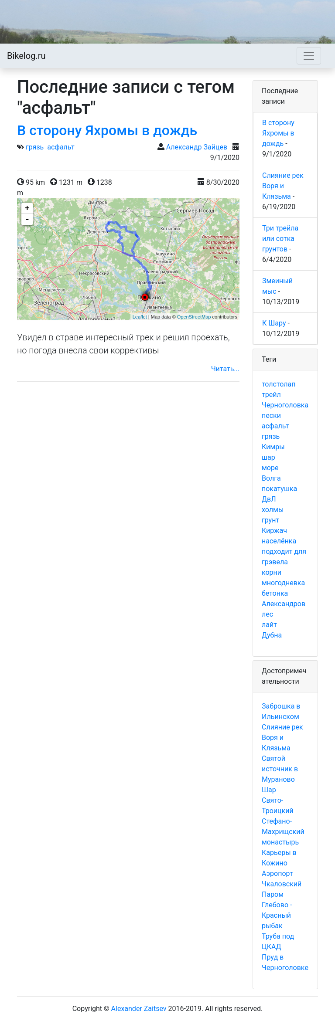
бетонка (275, 593)
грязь (35, 147)
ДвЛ (269, 499)
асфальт (60, 147)
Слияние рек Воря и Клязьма (283, 185)
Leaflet (140, 316)
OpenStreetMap (194, 316)
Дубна (272, 635)
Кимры (273, 447)
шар (268, 457)
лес (267, 614)
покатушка (279, 489)
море (270, 468)
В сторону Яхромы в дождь (107, 130)
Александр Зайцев (196, 147)
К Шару (274, 323)
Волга (271, 478)
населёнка (279, 541)
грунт (270, 520)
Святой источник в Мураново (280, 769)
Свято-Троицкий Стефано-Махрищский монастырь (283, 821)
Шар (269, 790)
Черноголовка (285, 405)
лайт (269, 625)
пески (271, 415)
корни (271, 572)
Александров (283, 604)
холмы (273, 509)
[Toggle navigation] (309, 55)
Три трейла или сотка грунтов (280, 238)
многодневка (283, 583)
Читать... (225, 369)
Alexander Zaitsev (139, 1008)
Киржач (274, 530)
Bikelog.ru (26, 56)
